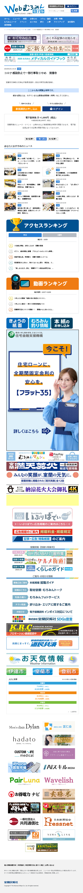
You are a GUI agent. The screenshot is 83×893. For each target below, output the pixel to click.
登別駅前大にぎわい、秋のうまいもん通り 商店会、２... (33, 262)
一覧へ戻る (41, 139)
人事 (49, 22)
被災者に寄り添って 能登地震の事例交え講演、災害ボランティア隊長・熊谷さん (29, 210)
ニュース (16, 19)
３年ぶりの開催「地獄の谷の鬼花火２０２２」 (30, 298)
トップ (6, 29)
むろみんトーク (10, 22)
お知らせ (33, 19)
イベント (23, 22)
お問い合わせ (49, 865)
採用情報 (7, 25)
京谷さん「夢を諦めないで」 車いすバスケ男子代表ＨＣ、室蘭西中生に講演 (67, 161)
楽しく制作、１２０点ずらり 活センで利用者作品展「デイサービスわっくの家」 (67, 210)
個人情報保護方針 (10, 865)
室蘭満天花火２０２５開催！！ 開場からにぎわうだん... (33, 309)
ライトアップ (59, 22)
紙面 (25, 19)
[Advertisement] (42, 500)
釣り (42, 22)
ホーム (7, 19)
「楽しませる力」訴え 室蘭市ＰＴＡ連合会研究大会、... (33, 268)
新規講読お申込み (56, 6)
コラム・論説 (45, 19)
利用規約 (21, 865)
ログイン (73, 6)
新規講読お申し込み (26, 109)
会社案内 (71, 22)
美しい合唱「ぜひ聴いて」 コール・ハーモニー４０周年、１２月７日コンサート (29, 161)
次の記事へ (53, 139)
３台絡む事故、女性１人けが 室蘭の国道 (28, 246)
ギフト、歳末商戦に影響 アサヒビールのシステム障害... (33, 251)
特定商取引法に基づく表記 (34, 865)
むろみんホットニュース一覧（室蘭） (21, 29)
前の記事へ (30, 139)
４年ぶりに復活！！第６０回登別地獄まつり (30, 304)
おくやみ (33, 22)
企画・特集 (58, 19)
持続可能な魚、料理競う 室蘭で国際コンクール (31, 257)
